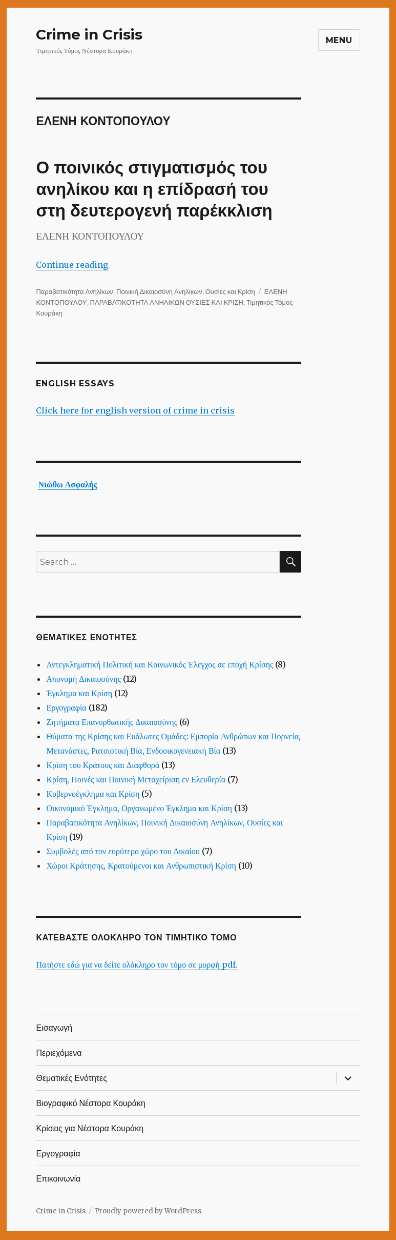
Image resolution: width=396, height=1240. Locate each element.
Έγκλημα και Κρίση (79, 693)
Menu (339, 40)
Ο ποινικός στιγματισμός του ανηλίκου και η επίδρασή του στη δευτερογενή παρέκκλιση (154, 189)
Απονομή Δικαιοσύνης (83, 679)
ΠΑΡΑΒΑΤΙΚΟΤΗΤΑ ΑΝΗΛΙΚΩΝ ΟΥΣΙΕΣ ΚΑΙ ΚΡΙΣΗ (166, 302)
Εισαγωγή (54, 1028)
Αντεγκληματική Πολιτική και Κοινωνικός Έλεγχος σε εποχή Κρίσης (159, 664)
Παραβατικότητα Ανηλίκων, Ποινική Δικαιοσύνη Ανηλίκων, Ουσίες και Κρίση (145, 291)
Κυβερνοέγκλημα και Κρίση (92, 794)
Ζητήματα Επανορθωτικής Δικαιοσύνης (111, 722)
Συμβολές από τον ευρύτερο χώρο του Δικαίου (122, 851)
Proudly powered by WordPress (148, 1211)
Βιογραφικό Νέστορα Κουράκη (90, 1103)
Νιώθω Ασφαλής (67, 484)
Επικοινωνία (58, 1179)
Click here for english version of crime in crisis (135, 410)
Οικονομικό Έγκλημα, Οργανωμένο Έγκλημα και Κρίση (139, 808)
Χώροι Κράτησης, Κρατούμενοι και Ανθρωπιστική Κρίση (141, 865)
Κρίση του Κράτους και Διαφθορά (102, 765)
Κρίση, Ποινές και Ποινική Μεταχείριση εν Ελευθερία (135, 779)
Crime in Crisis (89, 34)
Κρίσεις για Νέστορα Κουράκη (89, 1128)
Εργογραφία (66, 707)
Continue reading (72, 265)
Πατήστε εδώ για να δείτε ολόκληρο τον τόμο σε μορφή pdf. (136, 964)
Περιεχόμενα (58, 1053)
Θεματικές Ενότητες (71, 1078)
